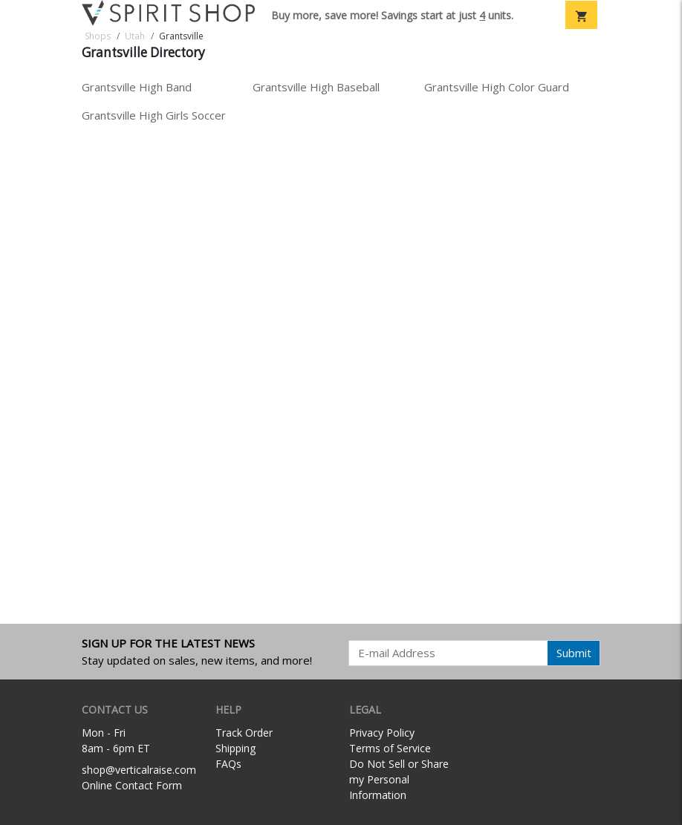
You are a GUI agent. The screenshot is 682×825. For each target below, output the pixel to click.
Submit (573, 652)
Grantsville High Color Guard (496, 86)
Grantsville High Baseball (316, 86)
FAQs (228, 764)
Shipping (235, 748)
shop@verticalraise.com (139, 770)
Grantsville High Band (137, 86)
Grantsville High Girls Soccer (154, 115)
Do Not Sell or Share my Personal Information (399, 779)
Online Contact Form (132, 785)
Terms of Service (390, 748)
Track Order (244, 732)
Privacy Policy (382, 732)
